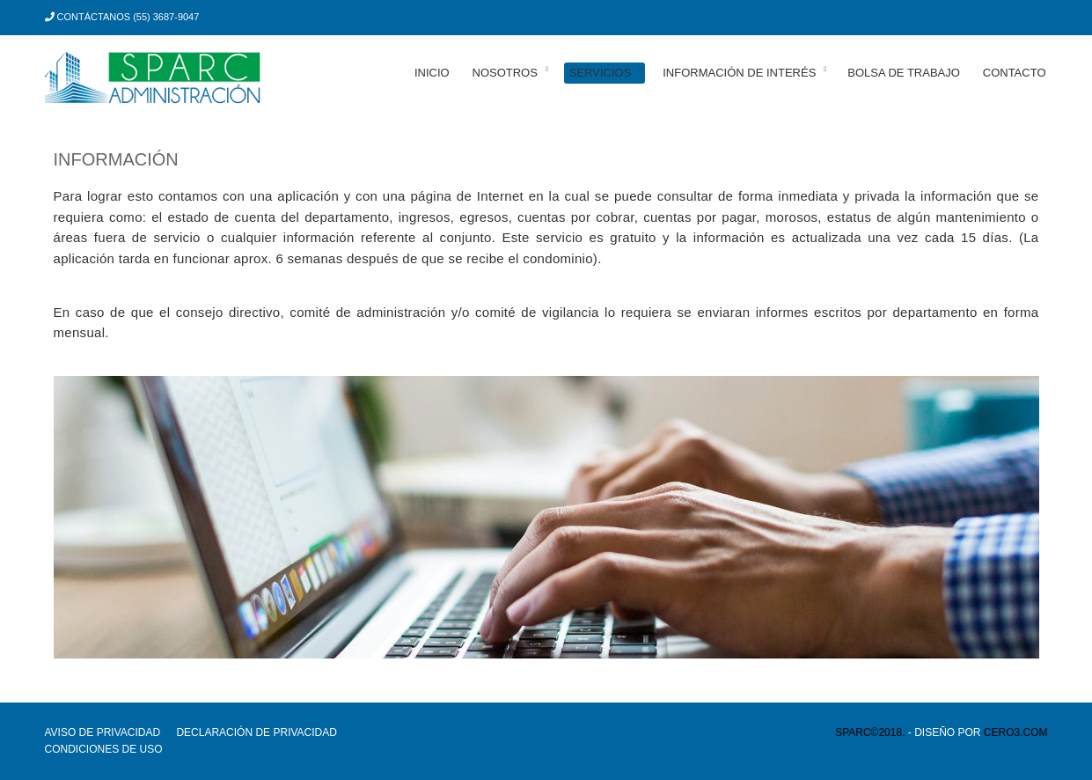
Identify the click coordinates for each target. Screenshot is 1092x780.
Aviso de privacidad (103, 732)
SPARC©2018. (870, 732)
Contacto (1014, 72)
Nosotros (505, 72)
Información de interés (739, 72)
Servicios (600, 72)
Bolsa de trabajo (903, 72)
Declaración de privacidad (256, 732)
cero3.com (1016, 732)
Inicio (432, 72)
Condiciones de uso (104, 749)
